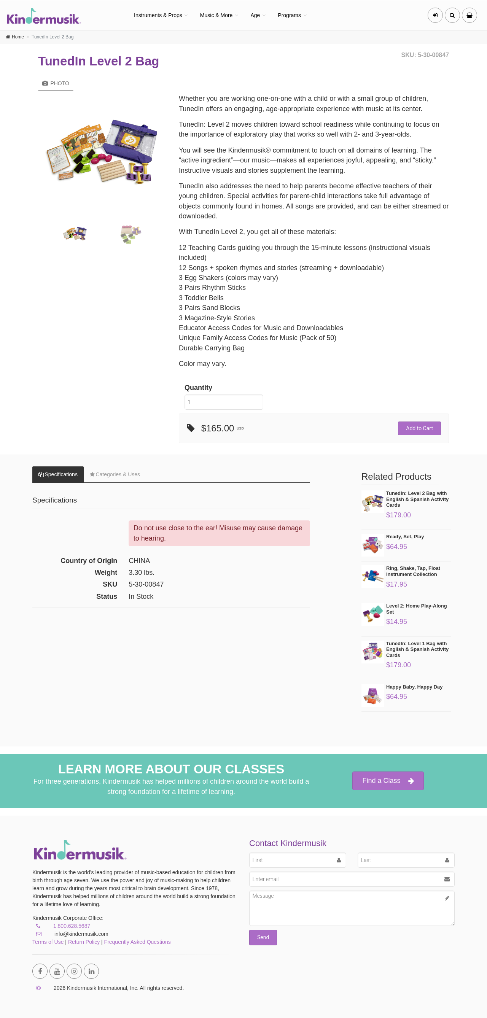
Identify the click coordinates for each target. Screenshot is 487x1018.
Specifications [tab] (58, 474)
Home (18, 37)
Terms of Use (48, 942)
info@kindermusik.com (70, 934)
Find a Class (388, 781)
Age (255, 15)
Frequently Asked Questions (137, 942)
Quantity (198, 387)
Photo (55, 83)
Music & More (216, 15)
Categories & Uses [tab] (115, 474)
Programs (289, 15)
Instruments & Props (158, 15)
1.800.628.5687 (71, 926)
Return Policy (84, 942)
